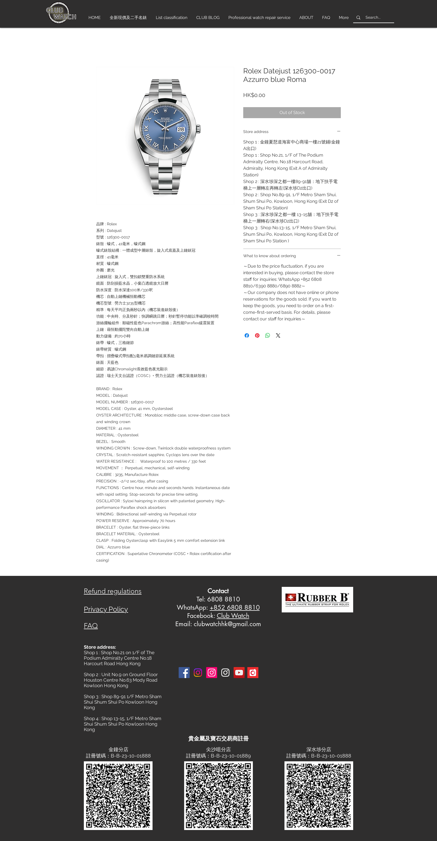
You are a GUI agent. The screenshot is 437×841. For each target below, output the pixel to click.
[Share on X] (278, 335)
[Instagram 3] (225, 672)
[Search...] (373, 17)
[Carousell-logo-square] (252, 672)
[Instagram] (197, 672)
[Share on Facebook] (247, 335)
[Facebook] (184, 672)
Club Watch (233, 616)
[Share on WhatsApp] (267, 335)
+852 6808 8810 (235, 607)
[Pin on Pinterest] (257, 335)
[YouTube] (239, 672)
